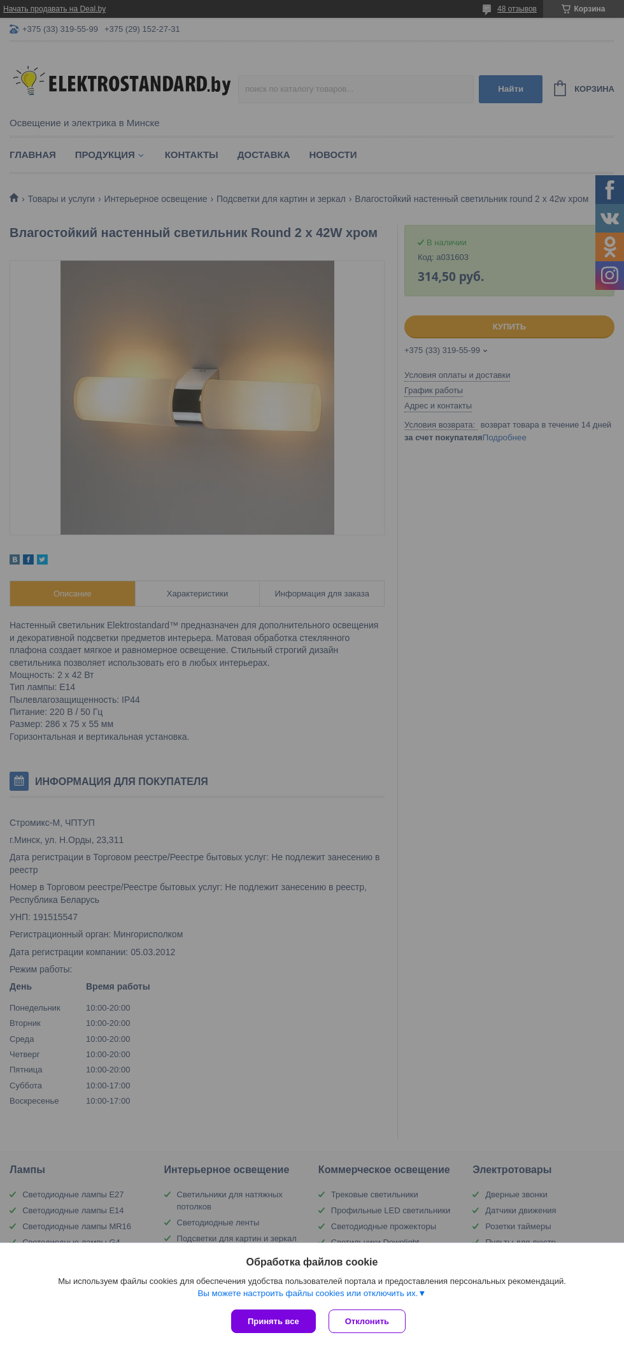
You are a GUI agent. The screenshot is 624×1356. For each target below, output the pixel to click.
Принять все (273, 1321)
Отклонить (367, 1321)
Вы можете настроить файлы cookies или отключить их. (307, 1293)
